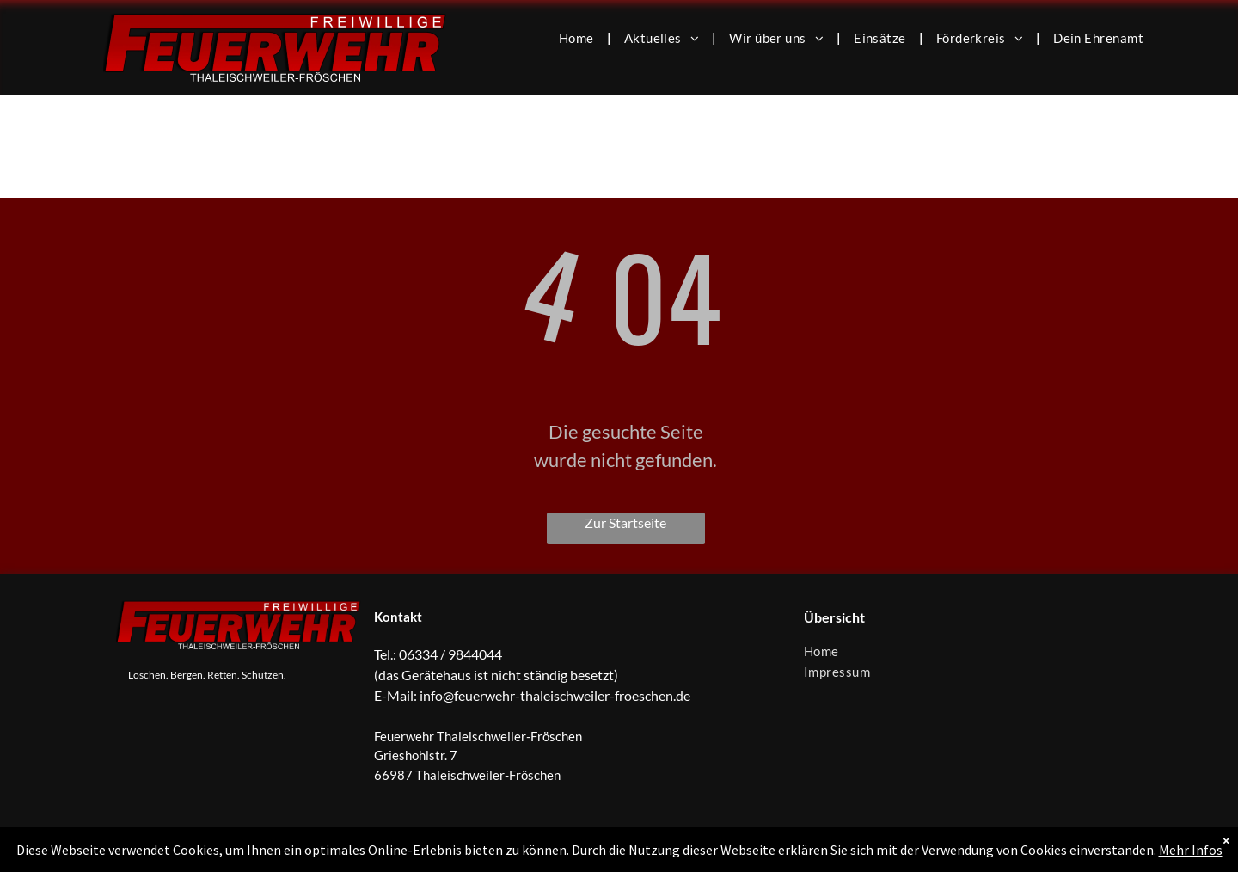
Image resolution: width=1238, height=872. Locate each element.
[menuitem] (578, 37)
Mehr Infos (1191, 849)
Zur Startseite (625, 522)
